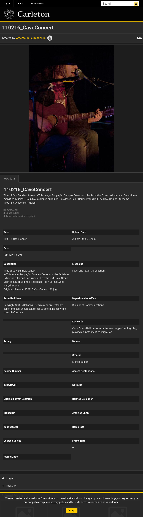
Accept (71, 510)
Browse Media (37, 3)
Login (7, 478)
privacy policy (58, 502)
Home (20, 3)
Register (9, 486)
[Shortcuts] (139, 37)
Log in (7, 3)
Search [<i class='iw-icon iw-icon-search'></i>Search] (137, 3)
